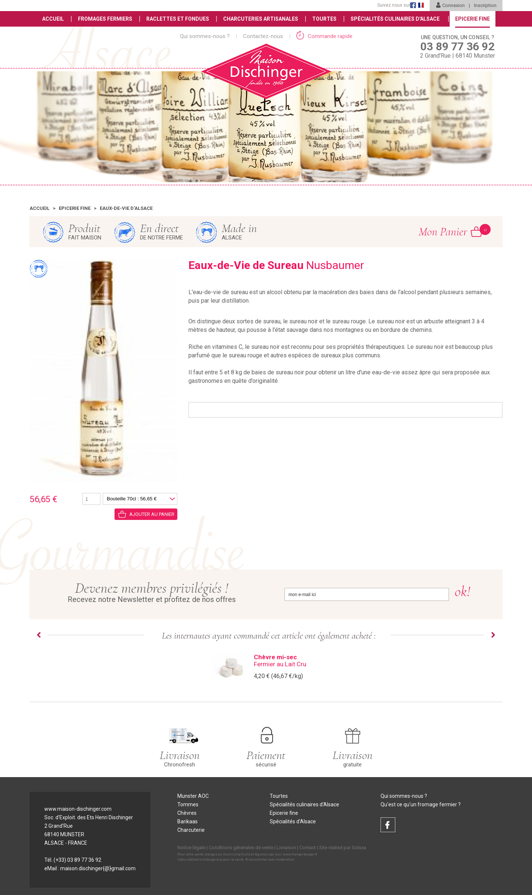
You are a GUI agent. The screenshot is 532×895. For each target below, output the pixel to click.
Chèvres (187, 813)
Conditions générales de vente (241, 847)
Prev (39, 634)
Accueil (53, 19)
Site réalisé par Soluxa (342, 847)
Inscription (485, 5)
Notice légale (191, 847)
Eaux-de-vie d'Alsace (126, 208)
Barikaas (187, 821)
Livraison (286, 847)
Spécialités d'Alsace (293, 821)
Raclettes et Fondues (177, 19)
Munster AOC (193, 796)
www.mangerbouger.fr (300, 854)
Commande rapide (324, 36)
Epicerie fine (75, 208)
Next (493, 634)
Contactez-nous (263, 36)
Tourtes (324, 19)
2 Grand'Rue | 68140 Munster (457, 46)
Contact (307, 847)
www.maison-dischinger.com (78, 809)
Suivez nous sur (393, 5)
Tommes (187, 804)
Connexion (450, 5)
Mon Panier (450, 231)
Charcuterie (191, 830)
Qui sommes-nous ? (205, 36)
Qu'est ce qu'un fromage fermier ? (421, 804)
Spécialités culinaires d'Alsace (304, 804)
